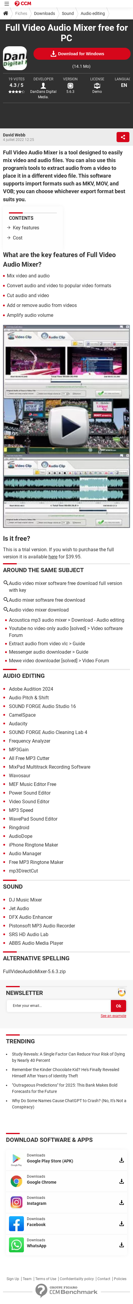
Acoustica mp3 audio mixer (38, 620)
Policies (120, 1279)
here (52, 557)
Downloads (44, 13)
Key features (26, 228)
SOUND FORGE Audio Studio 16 (42, 706)
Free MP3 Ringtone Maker (36, 862)
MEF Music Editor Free (32, 784)
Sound (68, 13)
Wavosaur (19, 775)
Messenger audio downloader (40, 652)
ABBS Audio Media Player (36, 943)
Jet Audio (19, 908)
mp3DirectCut (23, 871)
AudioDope (20, 836)
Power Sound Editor (30, 793)
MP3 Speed (21, 810)
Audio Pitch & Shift (29, 698)
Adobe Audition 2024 (31, 689)
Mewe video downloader (34, 660)
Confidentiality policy (77, 1279)
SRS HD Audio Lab (28, 934)
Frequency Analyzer (29, 741)
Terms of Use (45, 1279)
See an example (113, 1016)
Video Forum (95, 660)
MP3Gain (19, 749)
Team (27, 1279)
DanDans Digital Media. (43, 94)
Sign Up (13, 1279)
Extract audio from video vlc (38, 643)
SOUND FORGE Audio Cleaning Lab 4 (48, 732)
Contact (103, 1279)
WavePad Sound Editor (33, 819)
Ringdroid (19, 827)
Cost (17, 238)
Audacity (18, 724)
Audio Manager (25, 853)
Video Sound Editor (29, 801)
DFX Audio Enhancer (30, 917)
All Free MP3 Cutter (29, 758)
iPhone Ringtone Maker (33, 845)
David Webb (14, 135)
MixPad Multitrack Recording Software (49, 767)
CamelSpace (22, 715)
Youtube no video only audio (39, 628)
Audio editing (93, 13)
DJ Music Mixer (25, 900)
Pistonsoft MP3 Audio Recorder (42, 926)
